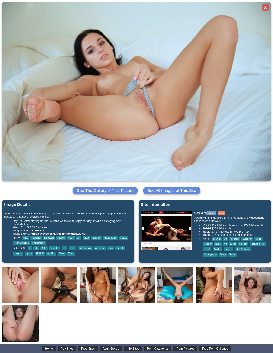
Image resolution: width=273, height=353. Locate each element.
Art (78, 238)
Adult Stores (111, 348)
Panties (123, 238)
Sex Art (39, 230)
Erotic (86, 238)
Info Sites (133, 348)
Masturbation (110, 238)
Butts (43, 248)
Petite (72, 248)
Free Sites (88, 348)
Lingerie (18, 253)
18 (30, 248)
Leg (64, 248)
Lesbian (208, 244)
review (211, 213)
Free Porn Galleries (215, 348)
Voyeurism (100, 248)
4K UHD (40, 253)
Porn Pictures (185, 348)
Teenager (36, 238)
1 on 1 (207, 249)
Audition (51, 253)
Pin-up (62, 253)
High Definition (22, 243)
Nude (25, 238)
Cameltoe (54, 248)
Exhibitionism (85, 248)
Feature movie (257, 244)
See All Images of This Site (171, 190)
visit (221, 213)
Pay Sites (67, 348)
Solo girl (96, 238)
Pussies (61, 238)
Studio (232, 254)
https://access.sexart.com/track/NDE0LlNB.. (58, 233)
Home (49, 348)
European (49, 238)
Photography (38, 243)
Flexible (120, 248)
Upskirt (29, 253)
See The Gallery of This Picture (105, 190)
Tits (36, 248)
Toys (111, 248)
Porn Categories (157, 348)
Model (71, 238)
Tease (71, 253)
